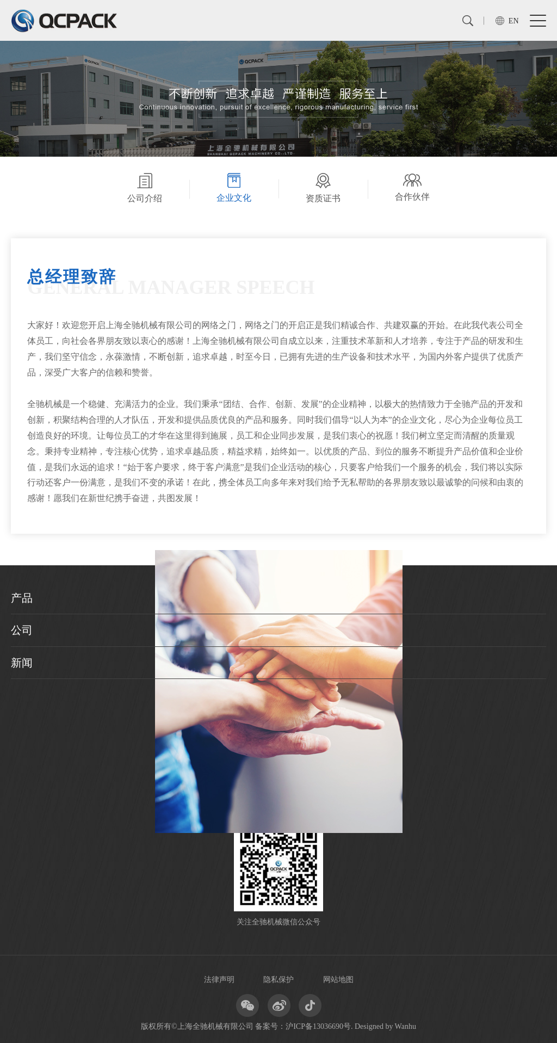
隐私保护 (278, 980)
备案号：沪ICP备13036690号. (303, 1026)
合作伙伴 (412, 187)
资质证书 (323, 188)
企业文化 (233, 187)
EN (514, 21)
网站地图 (338, 980)
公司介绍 (144, 188)
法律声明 (219, 980)
